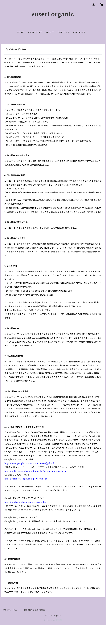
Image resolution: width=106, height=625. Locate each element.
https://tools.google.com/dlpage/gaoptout (25, 502)
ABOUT (49, 32)
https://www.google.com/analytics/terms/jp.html (29, 463)
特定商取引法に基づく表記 (34, 610)
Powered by (53, 620)
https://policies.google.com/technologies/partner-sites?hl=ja (35, 471)
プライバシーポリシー (11, 610)
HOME (20, 32)
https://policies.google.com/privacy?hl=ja (25, 479)
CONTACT (79, 32)
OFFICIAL (63, 32)
